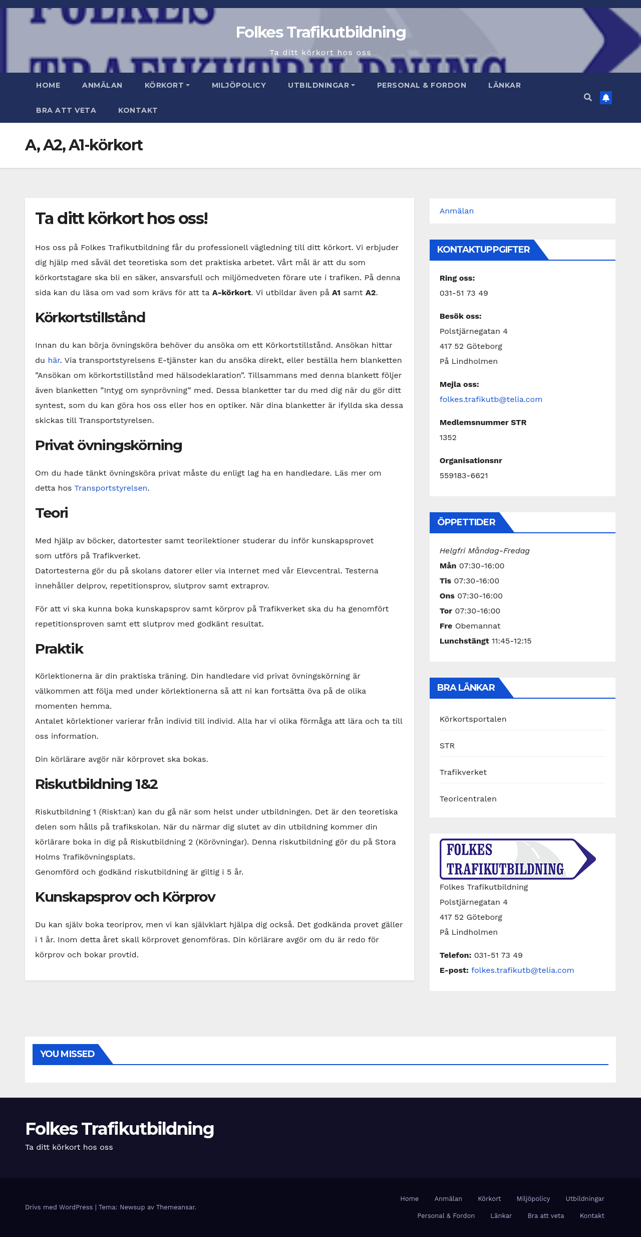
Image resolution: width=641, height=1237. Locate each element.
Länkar (504, 85)
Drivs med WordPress (60, 1207)
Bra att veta (66, 110)
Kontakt (138, 110)
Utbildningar (321, 85)
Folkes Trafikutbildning (320, 32)
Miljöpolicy (239, 85)
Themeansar (175, 1207)
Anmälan (102, 85)
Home (48, 85)
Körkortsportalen (473, 719)
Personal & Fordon (422, 85)
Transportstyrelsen (111, 488)
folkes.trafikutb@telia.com (491, 399)
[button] (588, 97)
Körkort (167, 85)
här (54, 360)
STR (447, 745)
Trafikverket (463, 772)
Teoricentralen (468, 798)
